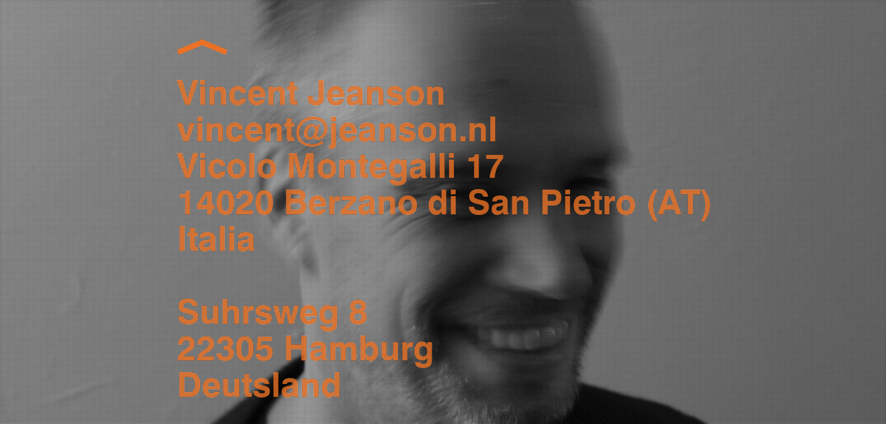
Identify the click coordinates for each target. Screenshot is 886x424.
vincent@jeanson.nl (337, 131)
